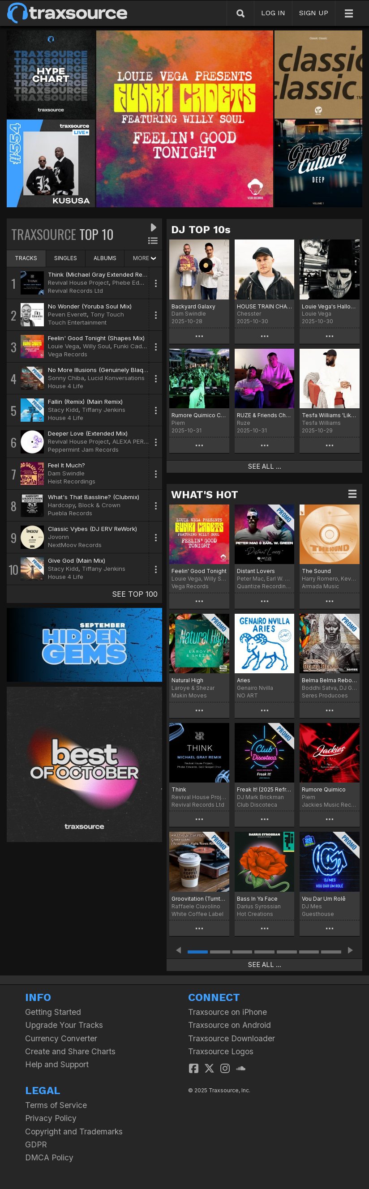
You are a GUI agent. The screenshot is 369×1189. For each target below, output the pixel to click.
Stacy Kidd (63, 409)
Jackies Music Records (329, 804)
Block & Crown (99, 505)
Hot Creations (255, 914)
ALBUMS (105, 258)
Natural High (187, 680)
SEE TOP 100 (135, 594)
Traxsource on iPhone (227, 1012)
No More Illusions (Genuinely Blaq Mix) (102, 369)
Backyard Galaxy (193, 306)
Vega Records (67, 354)
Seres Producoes (325, 695)
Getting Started (53, 1012)
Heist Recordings (71, 481)
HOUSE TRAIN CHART (264, 306)
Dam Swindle (66, 473)
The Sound (316, 571)
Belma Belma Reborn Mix (329, 680)
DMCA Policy (49, 1157)
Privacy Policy (51, 1118)
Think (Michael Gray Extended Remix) (101, 274)
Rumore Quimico (324, 789)
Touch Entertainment (77, 322)
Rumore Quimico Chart (199, 415)
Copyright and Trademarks (74, 1131)
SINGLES (65, 258)
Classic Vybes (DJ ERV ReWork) (92, 528)
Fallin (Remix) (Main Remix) (85, 401)
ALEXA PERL (129, 441)
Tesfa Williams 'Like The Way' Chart (329, 415)
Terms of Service (56, 1105)
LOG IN (273, 13)
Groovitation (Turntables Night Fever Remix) (199, 898)
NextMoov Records (75, 544)
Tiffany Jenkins (103, 409)
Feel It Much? (66, 465)
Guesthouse (318, 914)
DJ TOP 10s (201, 229)
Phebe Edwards (134, 282)
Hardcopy (61, 505)
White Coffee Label (197, 914)
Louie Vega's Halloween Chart (329, 306)
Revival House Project (78, 282)
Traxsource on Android (229, 1025)
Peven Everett (67, 314)
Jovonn (58, 536)
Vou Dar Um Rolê (324, 898)
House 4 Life (65, 385)
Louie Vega (63, 346)
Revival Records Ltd (75, 290)
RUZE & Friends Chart (264, 415)
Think (179, 789)
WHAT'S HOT (204, 494)
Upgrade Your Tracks (64, 1025)
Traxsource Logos (220, 1051)
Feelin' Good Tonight (199, 571)
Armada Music (320, 586)
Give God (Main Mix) (76, 560)
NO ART (247, 695)
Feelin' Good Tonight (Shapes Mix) (96, 338)
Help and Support (57, 1064)
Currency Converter (61, 1038)
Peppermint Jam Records (83, 449)
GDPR (36, 1144)
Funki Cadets (132, 346)
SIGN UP (313, 13)
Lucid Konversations (116, 377)
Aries (243, 680)
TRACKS (26, 258)
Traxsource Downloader (231, 1038)
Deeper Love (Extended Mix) (88, 433)
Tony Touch (107, 314)
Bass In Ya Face (257, 898)
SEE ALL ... (264, 466)
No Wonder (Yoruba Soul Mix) (90, 306)
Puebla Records (70, 513)
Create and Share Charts (70, 1051)
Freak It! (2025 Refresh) (264, 789)
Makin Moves (189, 695)
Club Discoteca (257, 804)
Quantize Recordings (264, 586)
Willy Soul (96, 346)
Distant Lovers (256, 571)
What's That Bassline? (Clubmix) (93, 496)
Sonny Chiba (66, 377)
